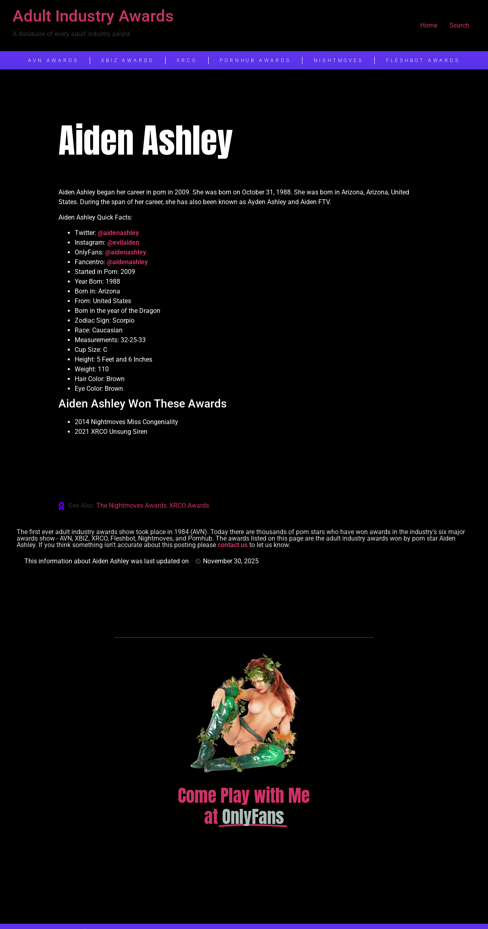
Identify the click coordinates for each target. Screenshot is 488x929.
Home (428, 25)
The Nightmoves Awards (131, 505)
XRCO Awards (189, 505)
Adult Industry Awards (93, 16)
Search (459, 25)
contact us (233, 545)
